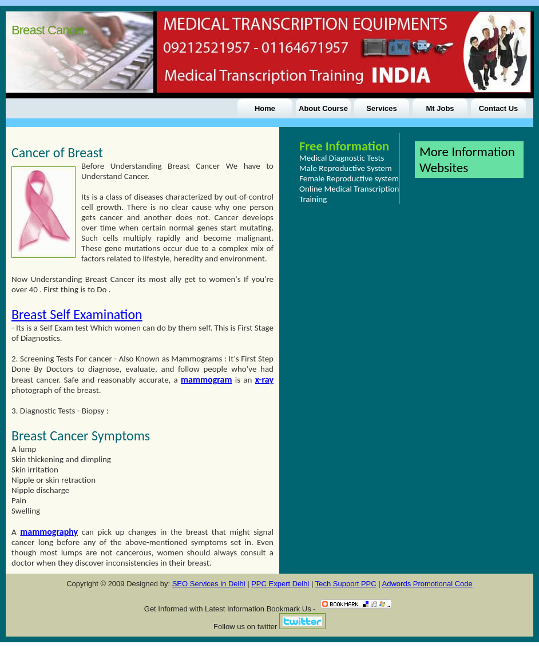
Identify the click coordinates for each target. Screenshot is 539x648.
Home (265, 108)
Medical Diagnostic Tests (341, 158)
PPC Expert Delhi (280, 583)
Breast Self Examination (76, 314)
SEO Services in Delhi (208, 583)
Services (381, 108)
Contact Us (498, 108)
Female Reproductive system (349, 178)
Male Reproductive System (345, 168)
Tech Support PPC (345, 583)
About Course (323, 108)
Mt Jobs (440, 108)
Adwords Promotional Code (427, 583)
